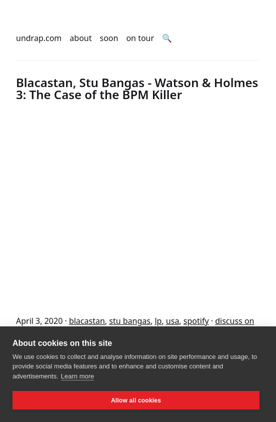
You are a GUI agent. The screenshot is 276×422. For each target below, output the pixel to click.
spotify (196, 320)
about (81, 38)
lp (158, 320)
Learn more (77, 376)
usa (173, 320)
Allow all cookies (136, 400)
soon (109, 38)
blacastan (87, 320)
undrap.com (39, 38)
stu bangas (129, 320)
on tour (140, 38)
